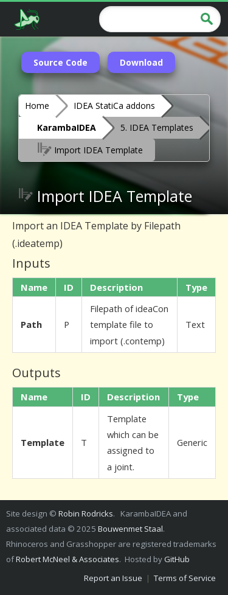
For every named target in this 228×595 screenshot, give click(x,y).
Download (141, 62)
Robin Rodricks (85, 513)
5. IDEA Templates (156, 127)
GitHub (177, 559)
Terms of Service (185, 577)
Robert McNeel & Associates (67, 559)
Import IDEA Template (90, 149)
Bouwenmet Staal (130, 528)
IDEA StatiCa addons (114, 105)
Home (37, 105)
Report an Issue (113, 577)
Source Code (60, 62)
